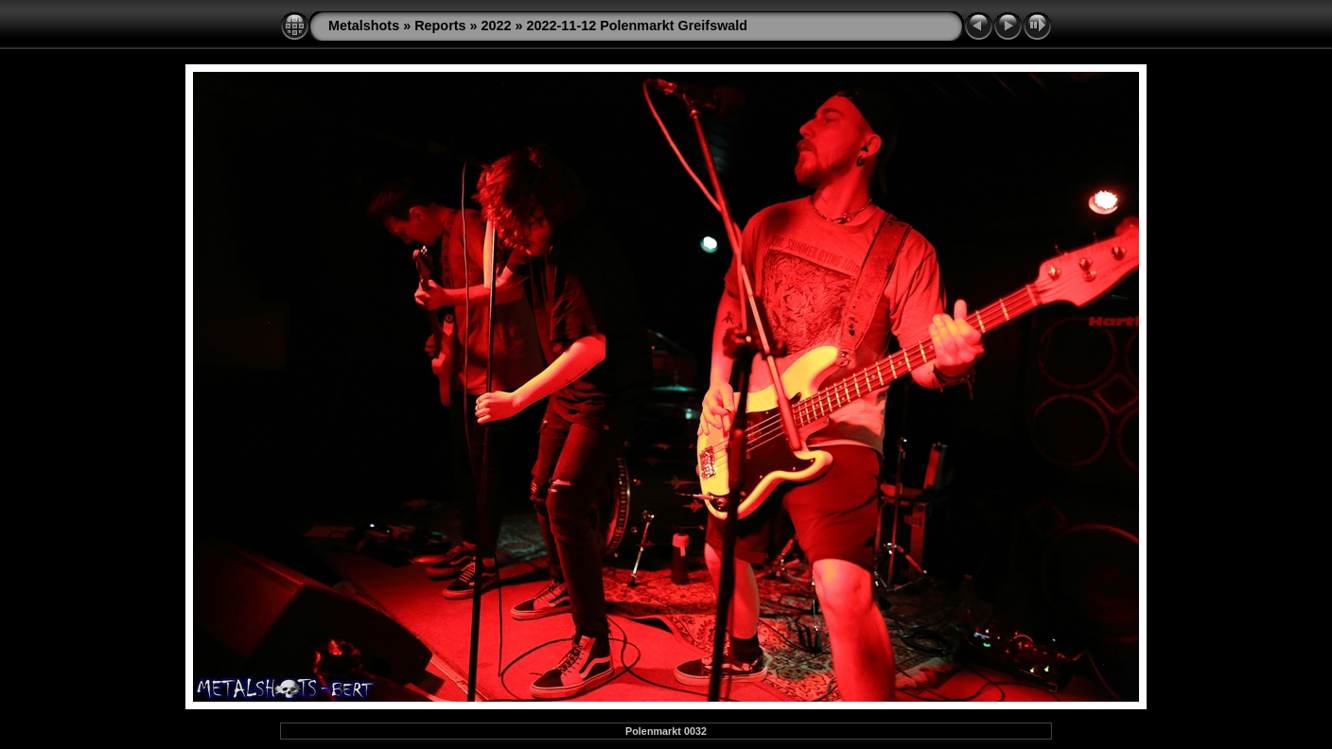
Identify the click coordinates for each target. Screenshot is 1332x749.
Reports (439, 25)
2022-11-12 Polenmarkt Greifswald (637, 25)
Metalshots (363, 25)
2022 (497, 25)
